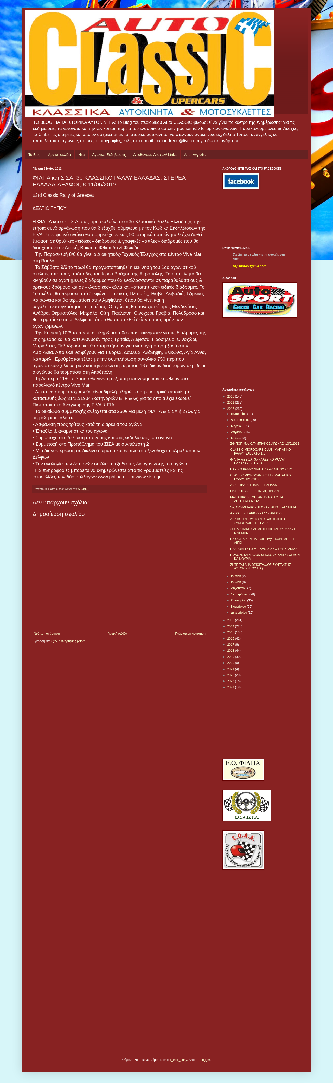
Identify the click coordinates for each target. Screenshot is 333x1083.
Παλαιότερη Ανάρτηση (190, 633)
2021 (231, 669)
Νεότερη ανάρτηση (47, 633)
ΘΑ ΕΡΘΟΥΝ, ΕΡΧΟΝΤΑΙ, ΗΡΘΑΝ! (255, 491)
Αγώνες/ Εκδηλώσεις (109, 155)
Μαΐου (235, 438)
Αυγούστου (239, 588)
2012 (231, 409)
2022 (231, 675)
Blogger (204, 1060)
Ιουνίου (236, 576)
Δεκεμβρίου (239, 612)
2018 (231, 650)
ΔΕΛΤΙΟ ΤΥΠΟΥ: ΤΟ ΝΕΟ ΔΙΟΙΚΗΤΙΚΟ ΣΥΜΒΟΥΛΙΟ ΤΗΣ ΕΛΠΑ (257, 521)
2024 (231, 687)
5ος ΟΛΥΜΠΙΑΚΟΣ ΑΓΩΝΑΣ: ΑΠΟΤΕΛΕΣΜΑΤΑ (263, 507)
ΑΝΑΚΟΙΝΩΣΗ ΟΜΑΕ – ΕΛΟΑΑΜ (254, 485)
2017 (231, 644)
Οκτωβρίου (239, 600)
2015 (231, 632)
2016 (231, 638)
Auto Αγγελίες (195, 155)
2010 (231, 396)
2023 (231, 681)
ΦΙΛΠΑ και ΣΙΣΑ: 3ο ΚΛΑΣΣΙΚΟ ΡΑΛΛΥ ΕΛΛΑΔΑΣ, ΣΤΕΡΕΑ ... (257, 461)
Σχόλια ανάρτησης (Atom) (68, 641)
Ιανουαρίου (239, 414)
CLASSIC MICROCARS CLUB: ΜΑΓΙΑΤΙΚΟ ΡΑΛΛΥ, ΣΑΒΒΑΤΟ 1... (260, 451)
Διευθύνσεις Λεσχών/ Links (155, 155)
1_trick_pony (178, 1060)
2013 (231, 620)
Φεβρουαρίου (241, 420)
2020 (231, 663)
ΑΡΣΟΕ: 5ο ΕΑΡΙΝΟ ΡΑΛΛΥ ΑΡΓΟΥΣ (256, 513)
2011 (231, 402)
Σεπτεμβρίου (240, 594)
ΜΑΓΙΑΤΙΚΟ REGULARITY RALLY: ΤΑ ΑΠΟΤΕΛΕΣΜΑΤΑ (256, 499)
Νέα (81, 155)
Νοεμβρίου (239, 606)
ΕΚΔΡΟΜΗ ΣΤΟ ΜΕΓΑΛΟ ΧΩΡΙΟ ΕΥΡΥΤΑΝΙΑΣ (263, 549)
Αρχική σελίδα (59, 155)
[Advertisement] (245, 217)
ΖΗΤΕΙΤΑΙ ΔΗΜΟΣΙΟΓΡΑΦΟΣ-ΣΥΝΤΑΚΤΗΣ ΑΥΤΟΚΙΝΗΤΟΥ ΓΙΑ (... (260, 566)
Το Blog (34, 155)
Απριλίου (237, 432)
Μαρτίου (237, 426)
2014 (231, 626)
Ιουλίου (236, 582)
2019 (231, 657)
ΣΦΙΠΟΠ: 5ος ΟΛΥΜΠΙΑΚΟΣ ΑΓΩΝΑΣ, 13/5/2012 (264, 443)
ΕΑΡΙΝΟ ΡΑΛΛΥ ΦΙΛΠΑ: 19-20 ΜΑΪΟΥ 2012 (261, 469)
